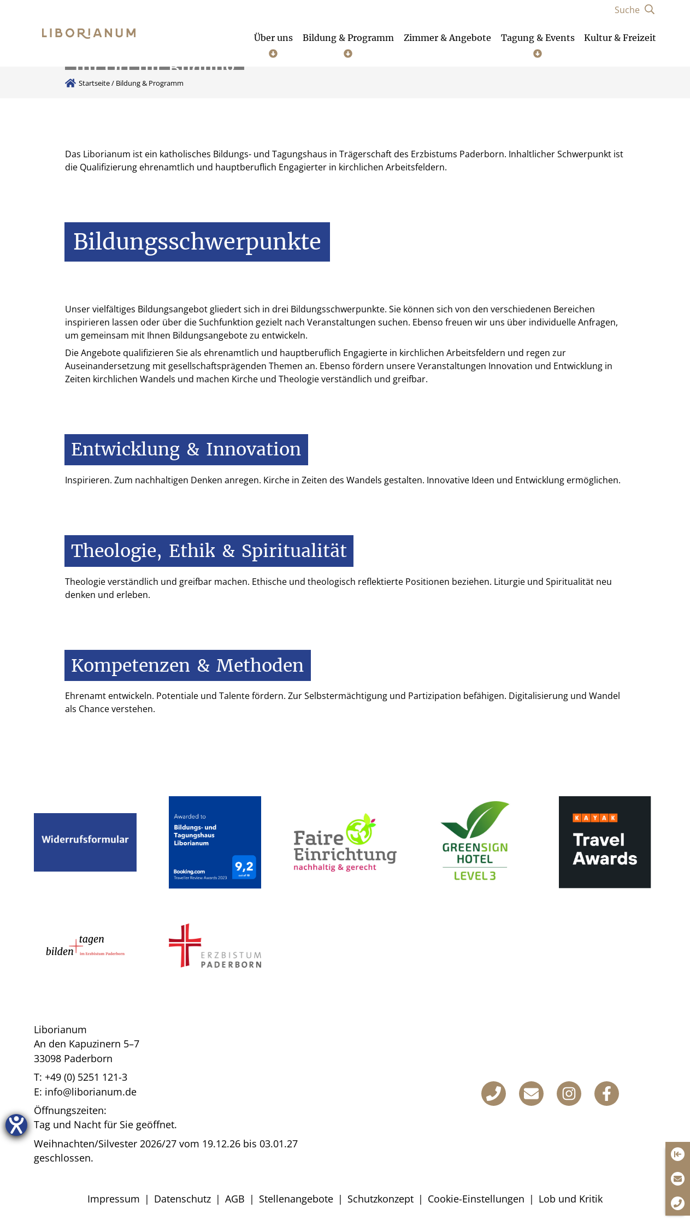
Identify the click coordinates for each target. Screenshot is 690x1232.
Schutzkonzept (380, 1198)
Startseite (94, 83)
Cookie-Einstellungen (476, 1198)
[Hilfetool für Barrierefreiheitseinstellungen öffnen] (16, 1125)
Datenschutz (182, 1198)
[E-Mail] (531, 1093)
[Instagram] (569, 1093)
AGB (235, 1198)
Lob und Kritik (571, 1198)
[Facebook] (606, 1093)
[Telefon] (493, 1093)
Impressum (113, 1198)
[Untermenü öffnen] (273, 45)
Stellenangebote (296, 1198)
